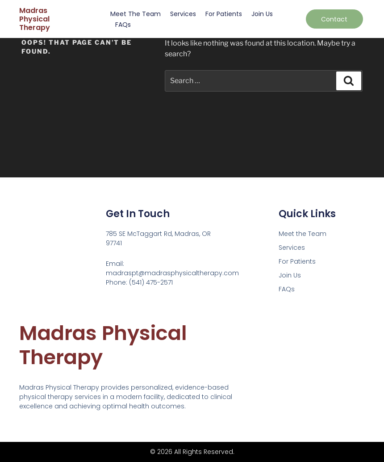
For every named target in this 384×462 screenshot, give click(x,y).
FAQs (123, 24)
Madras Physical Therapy (34, 19)
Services (183, 13)
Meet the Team (135, 13)
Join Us (262, 13)
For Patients (223, 13)
